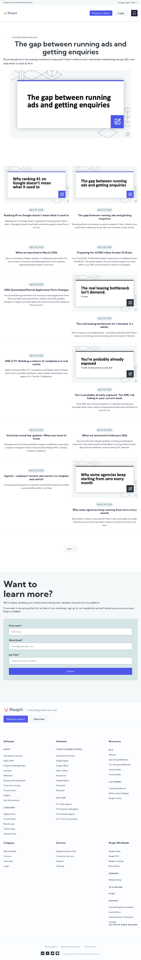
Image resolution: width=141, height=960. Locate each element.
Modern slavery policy (70, 947)
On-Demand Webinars (120, 764)
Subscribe (8, 861)
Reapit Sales (115, 851)
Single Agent (62, 760)
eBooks (112, 754)
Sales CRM (8, 760)
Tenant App (9, 829)
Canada (112, 922)
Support (60, 861)
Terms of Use (90, 947)
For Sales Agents (64, 804)
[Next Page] (70, 574)
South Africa (115, 912)
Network (60, 790)
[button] (128, 2)
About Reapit (9, 851)
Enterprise (61, 775)
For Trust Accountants (67, 819)
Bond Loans (9, 824)
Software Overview (12, 755)
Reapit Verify (115, 798)
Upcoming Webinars (118, 759)
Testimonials (115, 774)
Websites (8, 775)
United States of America (121, 917)
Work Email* (16, 643)
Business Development (14, 780)
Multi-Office (62, 770)
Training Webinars (117, 788)
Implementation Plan (66, 851)
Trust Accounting (11, 785)
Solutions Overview (65, 755)
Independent (62, 780)
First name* (15, 628)
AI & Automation (11, 800)
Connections (9, 790)
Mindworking (115, 879)
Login (6, 866)
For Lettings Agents (65, 814)
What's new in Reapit (119, 793)
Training (60, 866)
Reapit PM (114, 856)
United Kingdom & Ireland (121, 907)
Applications (9, 814)
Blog (111, 749)
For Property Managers (67, 809)
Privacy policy (51, 947)
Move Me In (114, 866)
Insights (7, 795)
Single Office (62, 765)
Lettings (7, 770)
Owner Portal (9, 833)
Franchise (60, 785)
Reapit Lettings (116, 861)
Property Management (14, 765)
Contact (7, 856)
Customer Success (65, 856)
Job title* (14, 658)
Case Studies (115, 769)
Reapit (112, 893)
